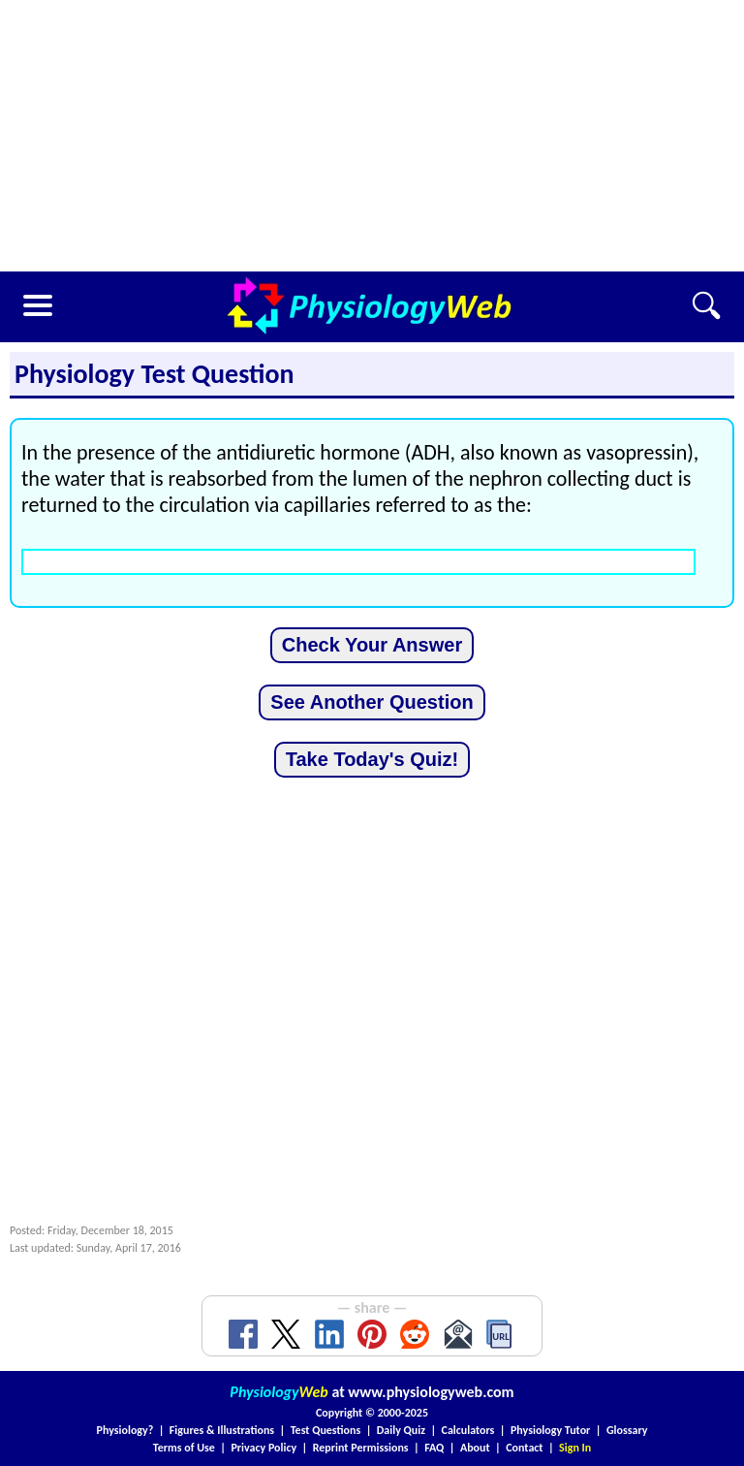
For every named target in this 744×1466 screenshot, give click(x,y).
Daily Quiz (401, 1430)
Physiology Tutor (550, 1430)
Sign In (575, 1447)
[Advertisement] (372, 135)
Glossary (627, 1430)
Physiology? (125, 1430)
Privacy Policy (263, 1447)
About (475, 1447)
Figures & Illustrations (222, 1430)
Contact (524, 1447)
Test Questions (326, 1430)
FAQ (434, 1447)
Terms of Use (184, 1447)
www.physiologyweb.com (430, 1392)
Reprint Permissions (361, 1447)
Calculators (468, 1430)
